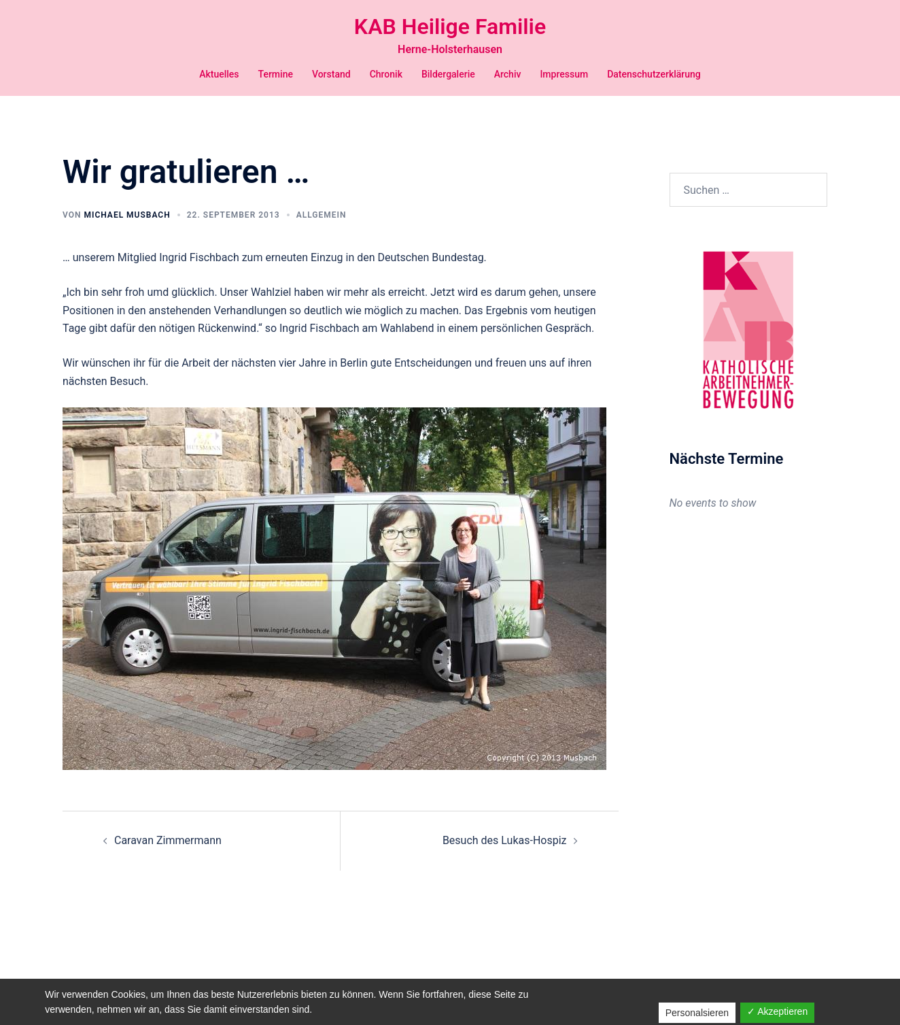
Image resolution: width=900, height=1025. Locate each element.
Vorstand (331, 74)
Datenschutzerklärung (654, 74)
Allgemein (321, 215)
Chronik (386, 74)
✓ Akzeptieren (777, 1011)
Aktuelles (219, 74)
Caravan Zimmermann (168, 840)
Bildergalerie (448, 74)
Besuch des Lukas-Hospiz (505, 840)
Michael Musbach (127, 215)
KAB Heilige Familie (450, 26)
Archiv (507, 74)
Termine (275, 74)
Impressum (564, 74)
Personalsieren (697, 1012)
